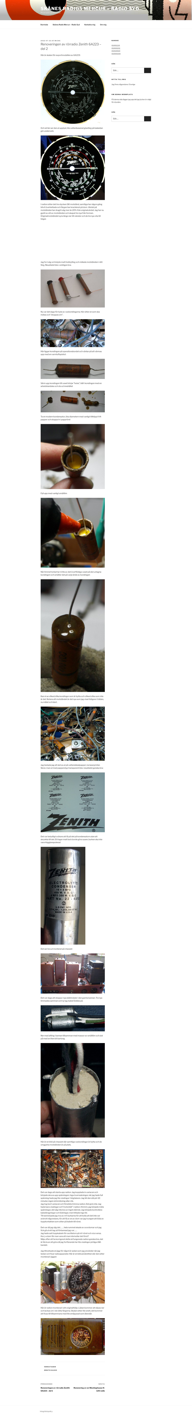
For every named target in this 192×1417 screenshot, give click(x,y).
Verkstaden (50, 1367)
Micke (57, 41)
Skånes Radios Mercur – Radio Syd (90, 8)
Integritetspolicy (46, 1411)
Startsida (44, 25)
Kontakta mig (89, 25)
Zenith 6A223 (50, 1370)
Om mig (103, 25)
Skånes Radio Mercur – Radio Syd (66, 25)
